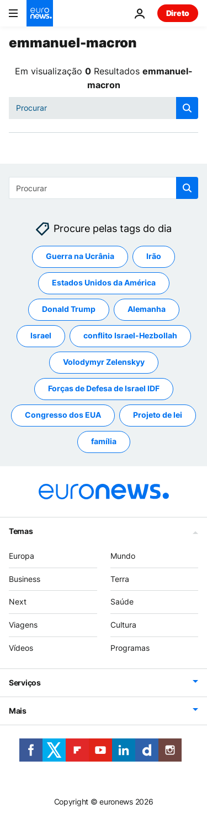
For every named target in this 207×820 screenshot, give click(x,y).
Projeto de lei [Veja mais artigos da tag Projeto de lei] (157, 414)
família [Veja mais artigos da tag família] (103, 441)
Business (24, 579)
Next (17, 601)
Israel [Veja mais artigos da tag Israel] (40, 335)
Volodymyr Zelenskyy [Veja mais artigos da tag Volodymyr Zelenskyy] (104, 361)
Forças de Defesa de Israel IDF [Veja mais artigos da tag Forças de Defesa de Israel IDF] (104, 388)
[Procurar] (103, 108)
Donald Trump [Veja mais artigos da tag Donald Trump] (68, 309)
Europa (21, 555)
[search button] (187, 108)
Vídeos (21, 647)
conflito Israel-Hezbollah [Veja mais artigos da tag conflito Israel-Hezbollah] (130, 335)
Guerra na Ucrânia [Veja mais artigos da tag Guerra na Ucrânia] (80, 256)
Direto (177, 13)
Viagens (23, 624)
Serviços (25, 682)
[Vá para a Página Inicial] (39, 13)
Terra (119, 579)
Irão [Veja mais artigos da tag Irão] (153, 256)
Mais (17, 710)
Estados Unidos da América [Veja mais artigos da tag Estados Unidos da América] (104, 282)
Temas (21, 531)
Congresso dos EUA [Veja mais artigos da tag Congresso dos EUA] (63, 414)
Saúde (122, 601)
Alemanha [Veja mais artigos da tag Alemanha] (147, 309)
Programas (130, 647)
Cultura (123, 624)
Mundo (122, 555)
